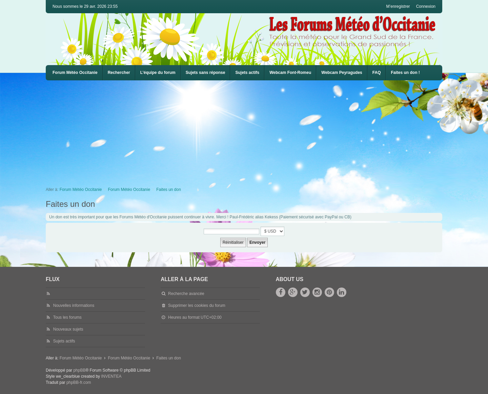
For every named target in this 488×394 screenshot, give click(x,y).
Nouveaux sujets (68, 329)
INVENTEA (111, 376)
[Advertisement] (249, 131)
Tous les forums (67, 317)
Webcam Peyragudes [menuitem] (341, 72)
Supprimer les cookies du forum (196, 305)
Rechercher (119, 72)
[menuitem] (290, 72)
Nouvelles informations (73, 305)
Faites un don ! (405, 72)
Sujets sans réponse (205, 72)
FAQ (376, 72)
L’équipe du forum (158, 72)
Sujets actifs (247, 72)
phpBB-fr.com (78, 382)
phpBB (79, 370)
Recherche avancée (186, 293)
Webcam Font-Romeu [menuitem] (290, 72)
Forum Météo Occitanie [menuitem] (75, 72)
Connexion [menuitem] (425, 6)
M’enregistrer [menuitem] (398, 6)
